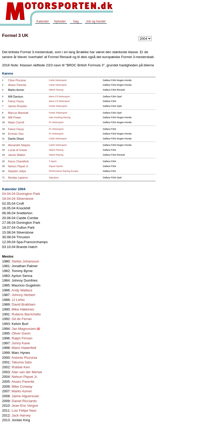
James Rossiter (17, 106)
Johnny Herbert (23, 295)
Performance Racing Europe (63, 171)
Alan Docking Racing (60, 117)
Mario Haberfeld (24, 348)
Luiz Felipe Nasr (24, 410)
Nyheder (60, 21)
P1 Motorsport (56, 122)
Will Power (14, 117)
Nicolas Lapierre (18, 177)
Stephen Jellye (17, 171)
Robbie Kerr (21, 367)
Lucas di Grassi (17, 149)
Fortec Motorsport (58, 106)
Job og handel (95, 21)
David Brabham (23, 304)
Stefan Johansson (25, 261)
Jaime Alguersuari (25, 396)
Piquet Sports (56, 166)
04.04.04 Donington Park (21, 194)
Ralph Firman (22, 338)
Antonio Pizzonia (24, 358)
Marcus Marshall (18, 112)
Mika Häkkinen (23, 309)
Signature (54, 177)
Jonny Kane (21, 343)
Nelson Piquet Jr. (18, 166)
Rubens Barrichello (26, 314)
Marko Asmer (22, 391)
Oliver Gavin (21, 333)
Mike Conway (22, 386)
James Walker (16, 154)
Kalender (42, 21)
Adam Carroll (16, 122)
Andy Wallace (21, 290)
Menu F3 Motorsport (59, 96)
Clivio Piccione (17, 80)
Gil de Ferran (22, 319)
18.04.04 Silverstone (18, 199)
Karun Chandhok (18, 161)
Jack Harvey (21, 415)
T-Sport (53, 161)
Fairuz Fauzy (16, 101)
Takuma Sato (22, 362)
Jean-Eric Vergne (25, 406)
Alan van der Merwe (26, 372)
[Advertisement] (178, 106)
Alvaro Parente (17, 84)
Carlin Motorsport (58, 80)
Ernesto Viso (16, 133)
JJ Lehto (18, 300)
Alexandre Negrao (19, 145)
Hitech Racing (56, 90)
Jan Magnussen (24, 329)
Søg (76, 21)
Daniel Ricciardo (24, 401)
